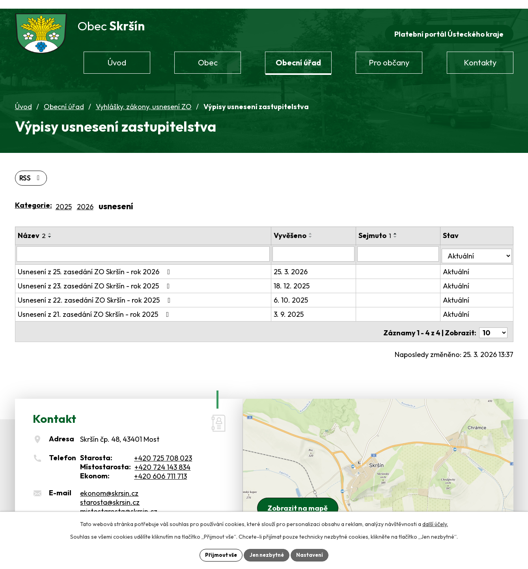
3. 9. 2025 (300, 305)
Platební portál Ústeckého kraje (447, 26)
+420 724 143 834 (162, 455)
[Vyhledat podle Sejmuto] (404, 246)
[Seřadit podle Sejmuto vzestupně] (403, 226)
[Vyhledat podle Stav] (478, 246)
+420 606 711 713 (160, 464)
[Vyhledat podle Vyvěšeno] (323, 246)
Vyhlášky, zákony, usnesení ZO (144, 98)
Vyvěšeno (301, 228)
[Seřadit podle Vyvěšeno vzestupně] (321, 226)
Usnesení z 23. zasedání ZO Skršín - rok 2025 (95, 276)
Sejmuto (382, 228)
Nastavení (313, 554)
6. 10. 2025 (302, 291)
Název (32, 228)
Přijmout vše (218, 554)
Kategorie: (33, 198)
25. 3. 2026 (302, 262)
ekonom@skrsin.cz (109, 481)
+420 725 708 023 (163, 446)
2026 (85, 199)
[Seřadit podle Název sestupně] (50, 229)
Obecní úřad (64, 98)
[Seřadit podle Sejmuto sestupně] (403, 229)
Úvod (23, 98)
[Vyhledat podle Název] (149, 246)
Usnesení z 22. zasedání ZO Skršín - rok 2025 (96, 291)
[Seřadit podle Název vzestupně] (50, 226)
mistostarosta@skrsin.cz (118, 499)
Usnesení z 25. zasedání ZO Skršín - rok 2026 (96, 262)
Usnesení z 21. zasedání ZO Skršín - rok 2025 (95, 305)
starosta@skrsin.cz (110, 490)
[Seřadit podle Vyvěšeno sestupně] (321, 229)
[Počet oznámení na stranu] (493, 321)
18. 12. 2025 (303, 276)
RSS (31, 170)
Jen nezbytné (266, 554)
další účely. (435, 523)
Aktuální (460, 262)
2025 (64, 199)
